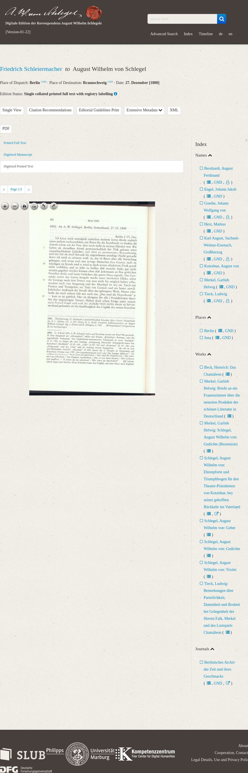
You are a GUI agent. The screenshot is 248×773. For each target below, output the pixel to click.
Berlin (209, 331)
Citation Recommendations (50, 110)
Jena (207, 338)
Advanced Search (164, 34)
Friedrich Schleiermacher (31, 68)
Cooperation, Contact (231, 753)
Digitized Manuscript (18, 155)
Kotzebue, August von (221, 266)
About (243, 746)
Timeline (206, 34)
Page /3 (16, 189)
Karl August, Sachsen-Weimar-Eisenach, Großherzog (221, 245)
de (220, 34)
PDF (6, 128)
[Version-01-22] (18, 32)
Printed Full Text (15, 143)
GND (43, 81)
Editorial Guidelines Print (99, 110)
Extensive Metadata (144, 110)
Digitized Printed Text (18, 166)
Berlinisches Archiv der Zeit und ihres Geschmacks (219, 669)
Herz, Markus (215, 224)
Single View (12, 110)
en (230, 34)
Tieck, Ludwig (215, 294)
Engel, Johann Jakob (220, 189)
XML (174, 110)
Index (188, 34)
